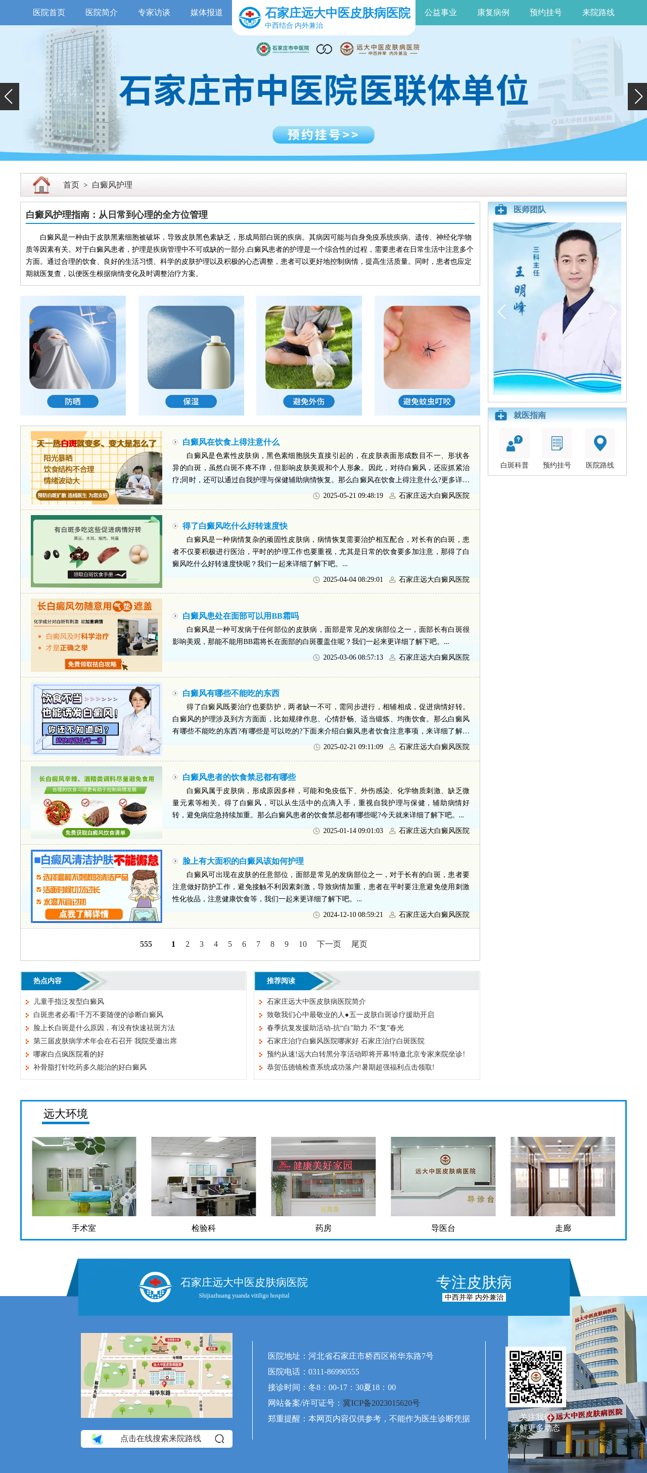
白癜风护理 (112, 184)
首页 (71, 184)
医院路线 (600, 448)
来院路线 (598, 12)
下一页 (329, 944)
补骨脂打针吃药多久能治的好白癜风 (90, 1067)
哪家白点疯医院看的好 (68, 1054)
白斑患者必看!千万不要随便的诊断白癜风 (98, 1015)
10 (303, 944)
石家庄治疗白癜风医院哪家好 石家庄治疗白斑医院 (346, 1041)
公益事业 (441, 12)
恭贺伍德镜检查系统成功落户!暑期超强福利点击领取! (350, 1067)
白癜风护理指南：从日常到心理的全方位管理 (117, 215)
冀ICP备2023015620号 (381, 1403)
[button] (9, 96)
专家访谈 (154, 12)
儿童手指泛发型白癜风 (68, 1001)
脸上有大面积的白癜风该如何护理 (243, 861)
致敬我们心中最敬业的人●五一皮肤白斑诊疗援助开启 (350, 1015)
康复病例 (493, 12)
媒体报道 (207, 12)
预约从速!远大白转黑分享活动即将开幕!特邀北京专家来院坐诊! (366, 1054)
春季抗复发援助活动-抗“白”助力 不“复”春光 (335, 1028)
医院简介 (101, 12)
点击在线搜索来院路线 (157, 1438)
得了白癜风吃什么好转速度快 (235, 526)
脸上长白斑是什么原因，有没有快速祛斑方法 (104, 1028)
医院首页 (49, 12)
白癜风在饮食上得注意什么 (231, 442)
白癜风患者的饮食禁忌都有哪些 (239, 777)
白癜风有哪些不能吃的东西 (231, 693)
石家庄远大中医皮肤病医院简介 (316, 1001)
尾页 (359, 944)
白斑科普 (514, 448)
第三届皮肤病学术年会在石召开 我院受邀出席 (105, 1041)
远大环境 (65, 1114)
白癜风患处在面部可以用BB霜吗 (240, 616)
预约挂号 (546, 12)
